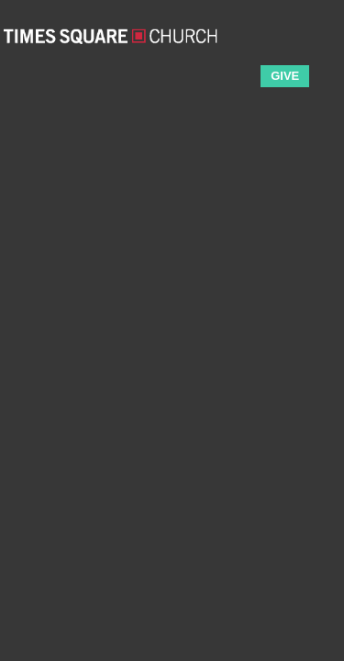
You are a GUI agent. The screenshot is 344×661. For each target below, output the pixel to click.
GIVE (285, 76)
